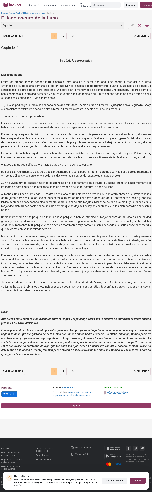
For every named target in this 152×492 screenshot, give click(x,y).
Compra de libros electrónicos (44, 449)
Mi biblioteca (85, 5)
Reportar (76, 405)
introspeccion (74, 392)
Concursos (50, 5)
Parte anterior (13, 35)
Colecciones (68, 5)
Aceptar (138, 480)
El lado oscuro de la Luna (34, 13)
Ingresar (131, 5)
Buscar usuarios (43, 459)
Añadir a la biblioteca (117, 392)
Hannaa (6, 387)
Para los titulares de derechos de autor (10, 454)
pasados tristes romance (78, 395)
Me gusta (9, 394)
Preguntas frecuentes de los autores (11, 467)
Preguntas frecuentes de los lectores (11, 460)
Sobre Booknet (43, 455)
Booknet (4, 13)
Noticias (5, 448)
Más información (115, 480)
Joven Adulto (16, 13)
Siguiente (141, 35)
